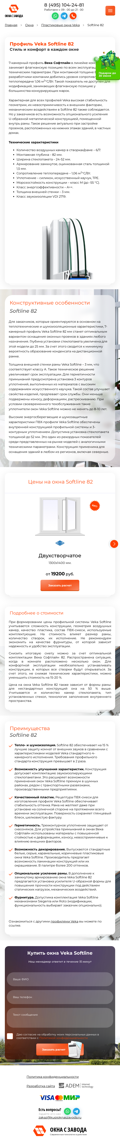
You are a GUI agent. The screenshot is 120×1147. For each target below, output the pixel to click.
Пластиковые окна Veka (60, 25)
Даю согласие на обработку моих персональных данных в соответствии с (57, 1036)
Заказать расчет (60, 585)
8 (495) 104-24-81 (64, 5)
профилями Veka (64, 921)
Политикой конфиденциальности (63, 1038)
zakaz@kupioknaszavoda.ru (60, 1117)
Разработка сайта (60, 1085)
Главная (11, 25)
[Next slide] (113, 544)
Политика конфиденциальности (53, 1077)
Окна (29, 25)
